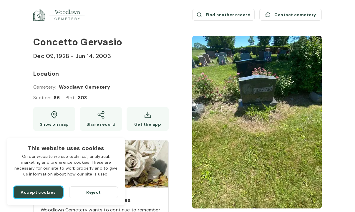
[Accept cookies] (38, 192)
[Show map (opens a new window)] (54, 119)
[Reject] (93, 192)
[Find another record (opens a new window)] (223, 15)
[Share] (101, 119)
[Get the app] (148, 119)
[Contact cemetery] (290, 15)
